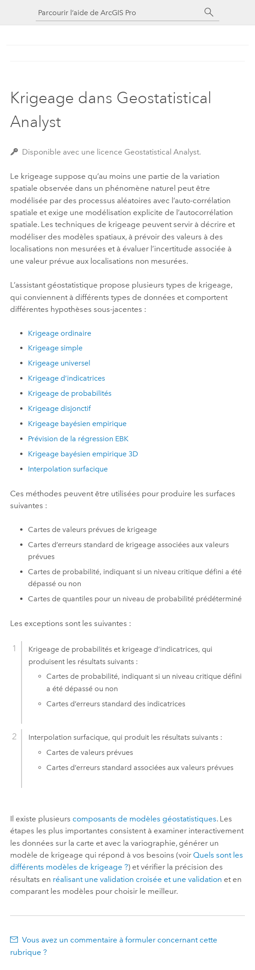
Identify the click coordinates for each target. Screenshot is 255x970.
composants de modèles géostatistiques (144, 818)
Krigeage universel (59, 363)
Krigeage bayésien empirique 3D (83, 453)
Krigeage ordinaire (59, 333)
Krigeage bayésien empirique (77, 423)
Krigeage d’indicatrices (66, 378)
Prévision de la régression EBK (78, 438)
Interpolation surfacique (68, 469)
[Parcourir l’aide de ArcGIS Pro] (118, 13)
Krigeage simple (55, 348)
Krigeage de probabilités (69, 393)
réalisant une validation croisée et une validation (137, 879)
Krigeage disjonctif (59, 408)
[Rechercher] (209, 12)
